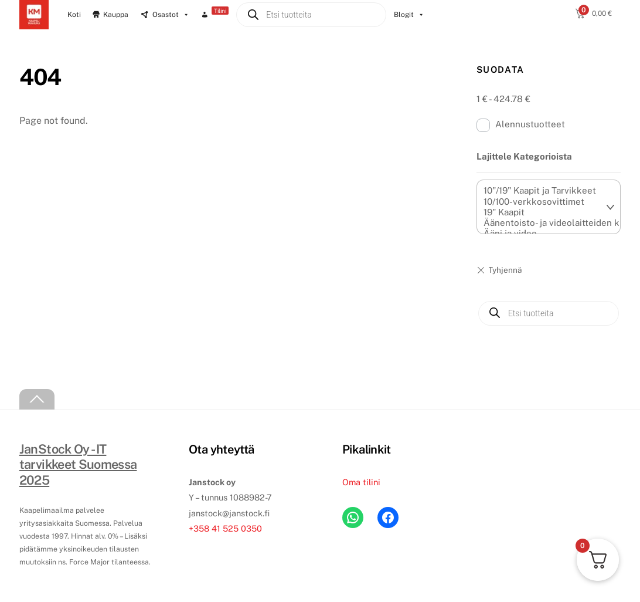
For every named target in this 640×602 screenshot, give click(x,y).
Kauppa (115, 15)
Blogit (409, 14)
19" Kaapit (542, 212)
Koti (74, 15)
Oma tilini (361, 482)
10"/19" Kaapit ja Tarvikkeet (542, 190)
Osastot (170, 14)
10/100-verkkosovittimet (542, 202)
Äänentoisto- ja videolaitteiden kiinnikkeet (542, 223)
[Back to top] (37, 399)
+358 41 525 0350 (225, 528)
